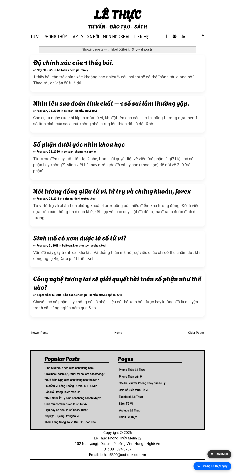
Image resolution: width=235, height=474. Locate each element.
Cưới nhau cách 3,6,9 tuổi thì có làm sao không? (74, 382)
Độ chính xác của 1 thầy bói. (74, 62)
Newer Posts (39, 341)
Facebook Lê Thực (131, 405)
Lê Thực (117, 13)
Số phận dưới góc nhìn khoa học (79, 147)
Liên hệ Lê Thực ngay (212, 466)
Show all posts (142, 49)
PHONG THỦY (55, 36)
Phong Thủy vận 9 (130, 385)
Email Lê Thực (128, 426)
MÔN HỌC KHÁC (117, 36)
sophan (92, 155)
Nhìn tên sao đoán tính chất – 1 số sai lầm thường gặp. (112, 105)
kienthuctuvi (83, 113)
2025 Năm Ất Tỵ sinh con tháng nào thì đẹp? (72, 407)
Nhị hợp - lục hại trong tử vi (61, 425)
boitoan (63, 70)
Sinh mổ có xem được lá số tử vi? (80, 244)
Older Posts (196, 341)
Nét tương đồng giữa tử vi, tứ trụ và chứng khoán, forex (112, 195)
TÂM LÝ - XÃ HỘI (85, 36)
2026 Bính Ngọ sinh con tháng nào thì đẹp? (71, 389)
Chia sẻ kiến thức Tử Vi (133, 398)
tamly (85, 70)
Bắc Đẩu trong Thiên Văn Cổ (62, 400)
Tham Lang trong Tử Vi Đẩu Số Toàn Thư (70, 431)
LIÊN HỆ (141, 36)
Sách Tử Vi (126, 412)
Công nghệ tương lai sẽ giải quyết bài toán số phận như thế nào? (112, 290)
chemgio (74, 70)
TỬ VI (35, 36)
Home (118, 341)
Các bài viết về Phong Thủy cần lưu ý (142, 392)
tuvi (95, 113)
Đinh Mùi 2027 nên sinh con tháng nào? (69, 376)
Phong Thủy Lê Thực (132, 378)
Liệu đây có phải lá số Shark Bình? (66, 419)
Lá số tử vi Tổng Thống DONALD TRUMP (70, 394)
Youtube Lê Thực (129, 419)
